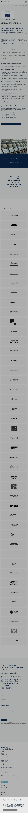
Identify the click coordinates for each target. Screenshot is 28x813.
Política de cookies (20, 806)
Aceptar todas (6, 809)
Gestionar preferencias (13, 809)
